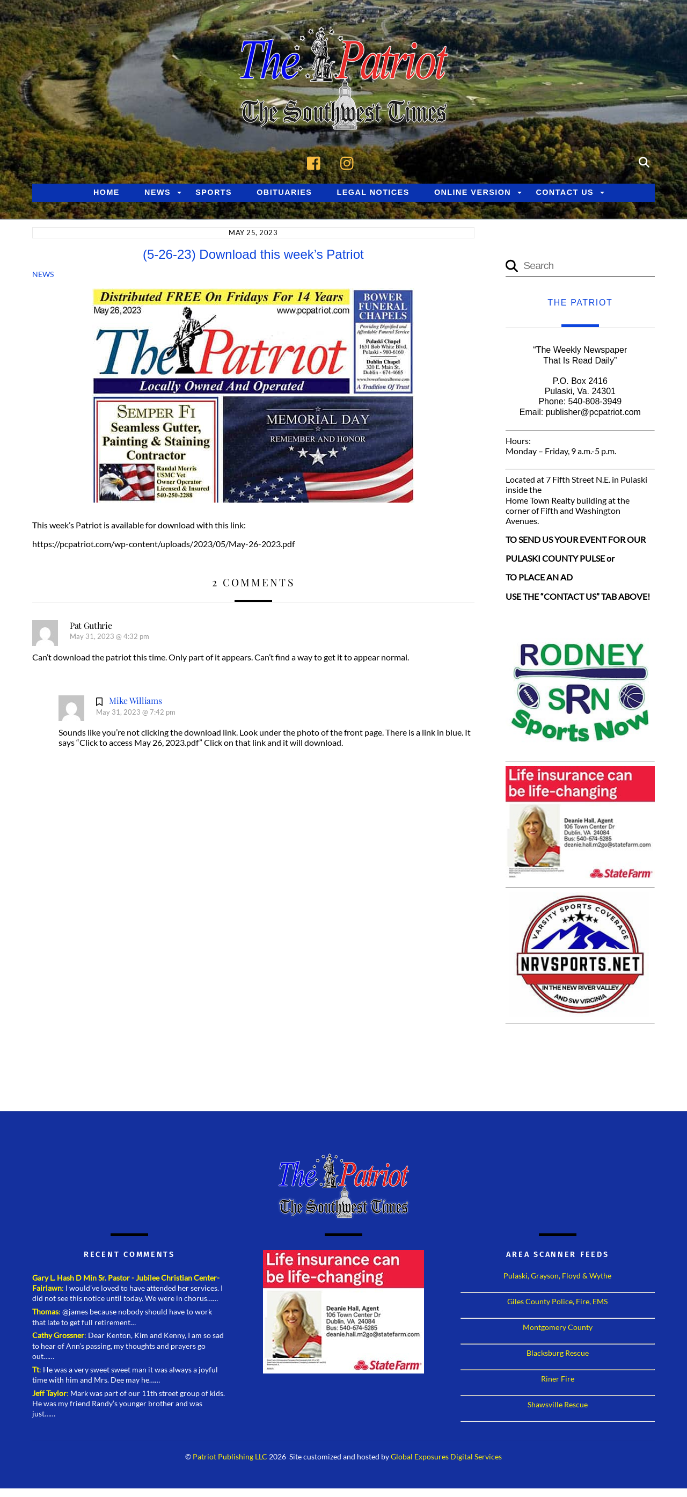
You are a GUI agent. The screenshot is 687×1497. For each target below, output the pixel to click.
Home (106, 192)
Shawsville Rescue (558, 1404)
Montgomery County (558, 1327)
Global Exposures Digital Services (446, 1456)
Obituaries (284, 192)
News (157, 192)
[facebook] (316, 161)
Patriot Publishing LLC (230, 1456)
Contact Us (565, 192)
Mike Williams (135, 700)
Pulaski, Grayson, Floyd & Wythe (557, 1275)
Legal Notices (373, 192)
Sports (213, 192)
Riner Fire (557, 1378)
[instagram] (349, 161)
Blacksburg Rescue (558, 1352)
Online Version (472, 192)
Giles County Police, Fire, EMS (557, 1301)
